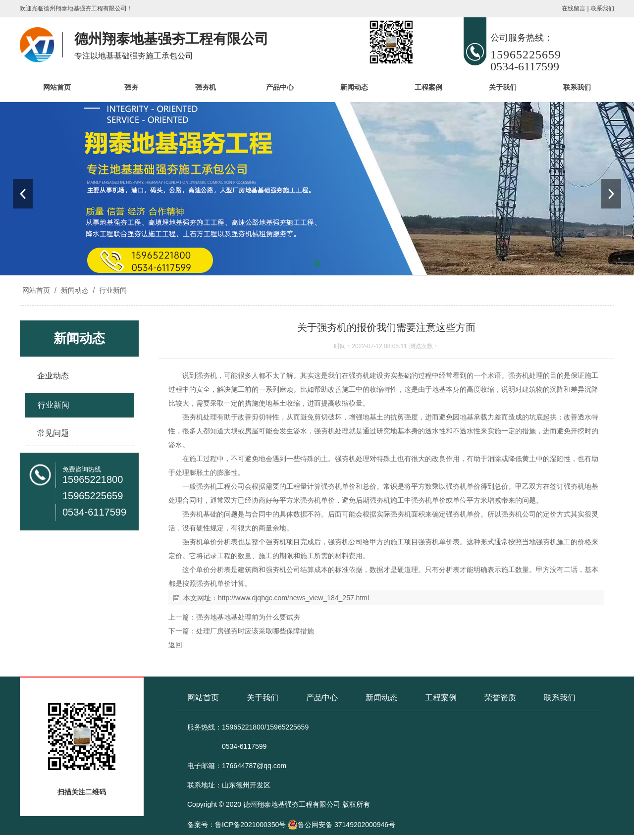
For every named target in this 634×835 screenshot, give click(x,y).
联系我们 (602, 8)
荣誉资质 (500, 697)
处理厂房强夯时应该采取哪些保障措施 (255, 631)
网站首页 (57, 87)
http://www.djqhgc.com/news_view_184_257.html (293, 598)
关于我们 (503, 87)
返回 (175, 645)
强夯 (131, 87)
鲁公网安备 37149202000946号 (341, 825)
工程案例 (428, 87)
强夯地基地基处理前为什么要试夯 (248, 617)
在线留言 (573, 8)
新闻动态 (354, 87)
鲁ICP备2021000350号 (250, 825)
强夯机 (205, 87)
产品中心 (280, 87)
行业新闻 (112, 290)
